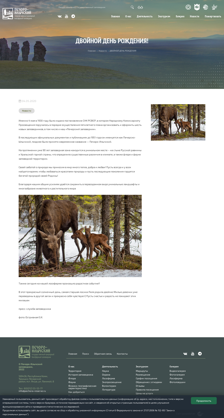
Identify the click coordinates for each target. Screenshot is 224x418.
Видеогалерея (178, 370)
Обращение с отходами (149, 382)
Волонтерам (109, 385)
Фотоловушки (177, 382)
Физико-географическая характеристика (82, 387)
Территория (74, 370)
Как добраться (76, 391)
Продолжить (203, 400)
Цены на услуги (144, 393)
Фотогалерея (177, 374)
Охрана (106, 374)
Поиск (85, 354)
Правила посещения (147, 389)
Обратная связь (103, 354)
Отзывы (140, 385)
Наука (105, 370)
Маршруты (142, 370)
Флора (72, 378)
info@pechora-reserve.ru (32, 390)
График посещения (146, 378)
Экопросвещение (112, 382)
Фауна (72, 382)
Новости (194, 16)
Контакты (122, 354)
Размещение (143, 374)
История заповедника (80, 374)
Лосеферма (108, 378)
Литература (108, 389)
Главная (115, 16)
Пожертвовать (213, 16)
